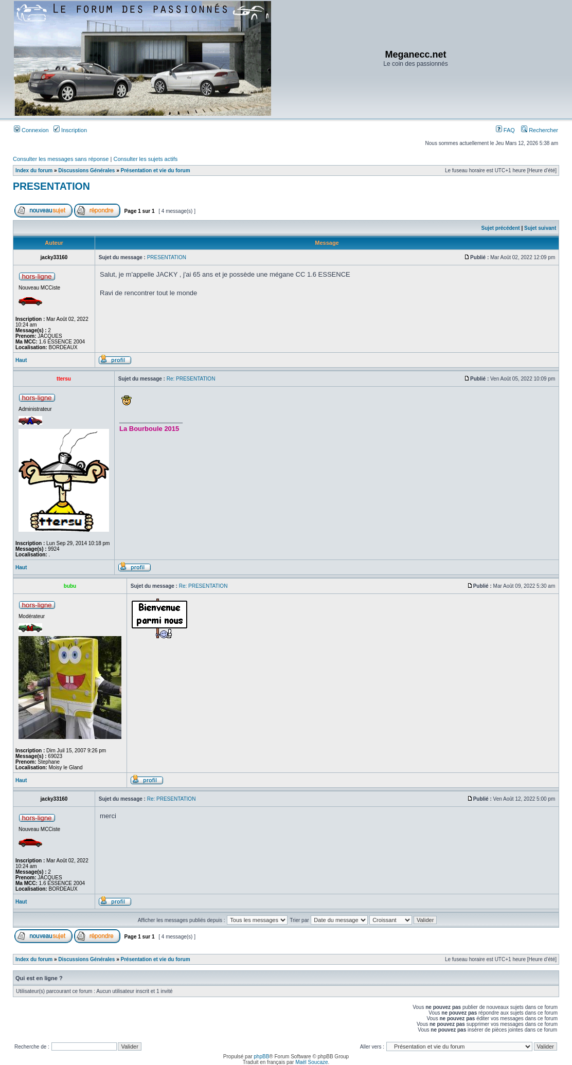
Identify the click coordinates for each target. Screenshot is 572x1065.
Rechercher (539, 130)
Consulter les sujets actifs (145, 159)
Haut (21, 360)
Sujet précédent (500, 228)
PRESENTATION (51, 186)
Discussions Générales (86, 170)
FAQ (505, 130)
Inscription (70, 130)
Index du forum (33, 170)
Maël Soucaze (311, 1062)
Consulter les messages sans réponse (61, 159)
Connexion (31, 130)
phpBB (261, 1056)
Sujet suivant (540, 228)
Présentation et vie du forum (155, 170)
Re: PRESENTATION (191, 379)
